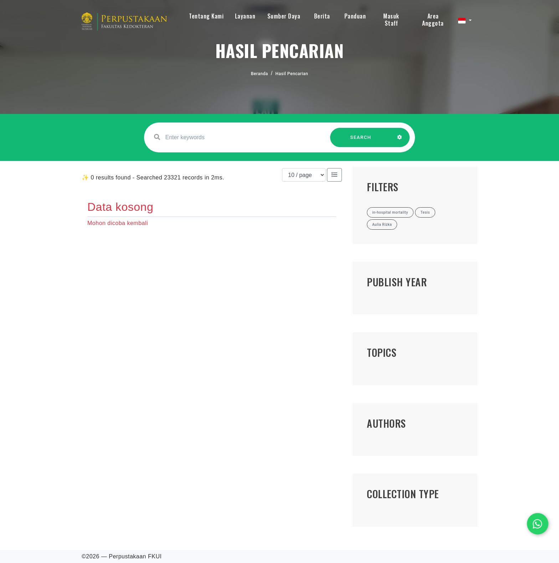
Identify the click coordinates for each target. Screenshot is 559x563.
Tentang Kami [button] (206, 16)
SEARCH (360, 141)
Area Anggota (433, 19)
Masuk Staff (391, 19)
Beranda (259, 73)
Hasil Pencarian (292, 73)
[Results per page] (303, 175)
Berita (322, 16)
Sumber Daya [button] (284, 16)
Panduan (355, 16)
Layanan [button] (245, 16)
